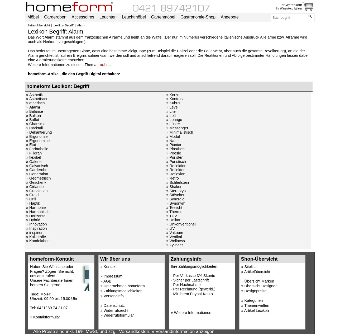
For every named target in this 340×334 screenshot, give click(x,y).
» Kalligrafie (36, 237)
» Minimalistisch (179, 132)
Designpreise (256, 291)
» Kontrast (175, 99)
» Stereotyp (176, 191)
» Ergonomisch (38, 141)
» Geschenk (36, 182)
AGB (107, 281)
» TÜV (171, 216)
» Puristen (174, 157)
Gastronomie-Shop (198, 17)
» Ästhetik (34, 95)
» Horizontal (36, 216)
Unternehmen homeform (124, 286)
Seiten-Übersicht (38, 25)
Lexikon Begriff (64, 25)
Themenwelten (256, 305)
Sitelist (250, 267)
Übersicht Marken (259, 281)
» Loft (171, 116)
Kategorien (254, 300)
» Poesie (173, 153)
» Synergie (175, 199)
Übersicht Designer (261, 286)
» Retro (172, 178)
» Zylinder (174, 245)
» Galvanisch (37, 166)
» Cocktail (34, 128)
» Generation (37, 174)
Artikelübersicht (257, 272)
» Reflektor (175, 170)
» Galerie (33, 161)
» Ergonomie (37, 136)
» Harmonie (36, 207)
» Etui (31, 145)
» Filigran (34, 153)
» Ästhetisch (36, 99)
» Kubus (173, 103)
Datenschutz (114, 305)
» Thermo (174, 212)
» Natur (172, 141)
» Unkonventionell (181, 224)
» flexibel (33, 157)
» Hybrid (33, 220)
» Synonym (175, 203)
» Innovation (36, 224)
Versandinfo (114, 296)
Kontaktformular (46, 317)
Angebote (230, 17)
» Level (172, 107)
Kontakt (110, 267)
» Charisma (36, 124)
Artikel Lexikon (256, 310)
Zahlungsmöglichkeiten (123, 291)
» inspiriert (35, 232)
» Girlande (35, 187)
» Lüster (173, 124)
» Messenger (177, 128)
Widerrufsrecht (116, 310)
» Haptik (33, 203)
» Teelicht (174, 207)
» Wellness (175, 241)
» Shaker (173, 187)
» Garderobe (36, 170)
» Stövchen (175, 195)
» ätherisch (35, 103)
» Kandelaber (37, 241)
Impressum (113, 276)
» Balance (34, 111)
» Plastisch (175, 149)
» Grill (31, 199)
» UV (170, 228)
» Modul (173, 136)
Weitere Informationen (192, 313)
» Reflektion (176, 166)
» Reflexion (175, 174)
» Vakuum (174, 232)
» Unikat (173, 220)
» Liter (171, 111)
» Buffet (32, 119)
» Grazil (32, 195)
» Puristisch (176, 161)
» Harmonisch (38, 212)
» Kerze (172, 95)
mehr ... (105, 64)
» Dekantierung (39, 132)
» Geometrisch (38, 178)
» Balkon (33, 116)
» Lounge (174, 119)
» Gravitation (37, 191)
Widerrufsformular (119, 315)
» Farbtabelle (37, 149)
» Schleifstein (177, 182)
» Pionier (173, 145)
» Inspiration (36, 228)
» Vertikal (174, 237)
